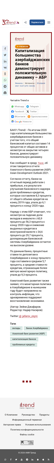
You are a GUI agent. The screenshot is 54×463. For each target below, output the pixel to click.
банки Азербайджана (37, 328)
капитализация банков (24, 339)
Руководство (28, 414)
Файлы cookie (27, 434)
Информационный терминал (27, 419)
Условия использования (38, 424)
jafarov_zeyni (29, 316)
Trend (40, 163)
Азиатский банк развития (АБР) (28, 333)
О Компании (11, 414)
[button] (5, 49)
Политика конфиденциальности (27, 429)
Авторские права (12, 424)
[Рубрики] (49, 22)
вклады (16, 328)
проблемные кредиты (23, 344)
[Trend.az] (10, 22)
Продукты (44, 414)
